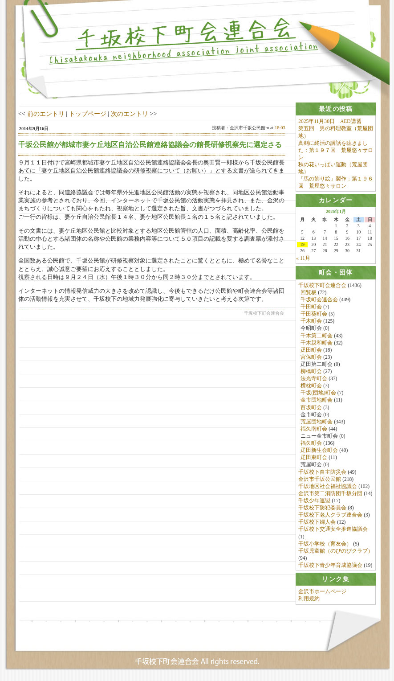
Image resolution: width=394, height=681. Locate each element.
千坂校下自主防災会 (322, 472)
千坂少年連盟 (314, 501)
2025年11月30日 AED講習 (329, 121)
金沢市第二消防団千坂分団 (330, 493)
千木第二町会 (317, 336)
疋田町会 (311, 350)
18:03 (280, 127)
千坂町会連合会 (319, 300)
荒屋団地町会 (317, 422)
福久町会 (311, 444)
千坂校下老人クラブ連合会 (330, 515)
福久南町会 (314, 429)
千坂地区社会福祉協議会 (327, 486)
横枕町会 (311, 386)
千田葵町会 (314, 314)
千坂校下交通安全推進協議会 (333, 530)
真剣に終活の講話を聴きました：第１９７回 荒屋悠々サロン (335, 150)
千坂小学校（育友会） (325, 544)
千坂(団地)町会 (318, 393)
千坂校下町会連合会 (322, 285)
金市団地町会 (317, 400)
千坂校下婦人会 (317, 522)
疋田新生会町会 (319, 451)
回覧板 (309, 292)
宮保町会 (311, 357)
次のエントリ (129, 113)
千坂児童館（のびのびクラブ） (335, 551)
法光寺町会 (314, 379)
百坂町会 (311, 407)
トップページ (87, 113)
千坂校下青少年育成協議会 (330, 566)
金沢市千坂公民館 (319, 479)
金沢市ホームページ (322, 593)
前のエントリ (46, 113)
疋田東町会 (314, 458)
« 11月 (303, 258)
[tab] (336, 109)
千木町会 (311, 321)
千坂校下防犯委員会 (322, 508)
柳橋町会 (311, 372)
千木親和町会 (317, 343)
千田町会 (311, 307)
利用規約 (309, 600)
